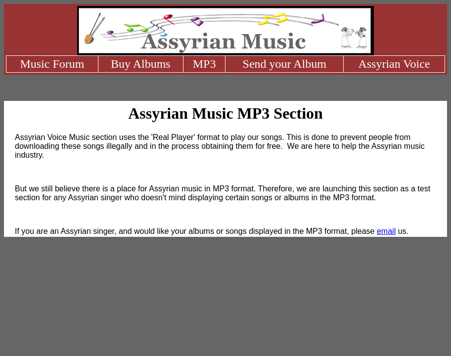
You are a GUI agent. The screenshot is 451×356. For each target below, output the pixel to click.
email (386, 231)
